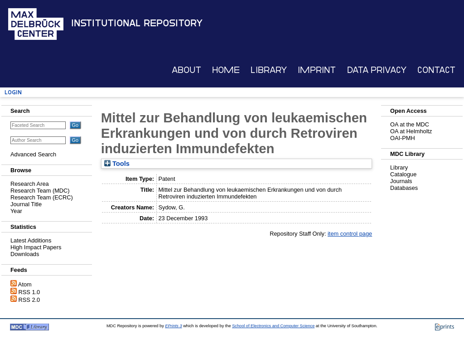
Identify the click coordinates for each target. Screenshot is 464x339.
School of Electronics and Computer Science (273, 326)
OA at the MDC (409, 124)
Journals (401, 181)
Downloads (24, 254)
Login (13, 92)
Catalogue (403, 174)
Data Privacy (376, 70)
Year (16, 211)
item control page (350, 233)
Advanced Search (33, 154)
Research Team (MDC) (40, 190)
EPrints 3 (173, 326)
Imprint (317, 70)
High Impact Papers (35, 247)
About (186, 70)
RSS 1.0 (29, 292)
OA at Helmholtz (411, 131)
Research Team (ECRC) (41, 197)
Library (269, 70)
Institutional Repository (137, 23)
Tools (117, 163)
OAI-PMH (402, 138)
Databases (404, 187)
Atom (25, 284)
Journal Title (26, 204)
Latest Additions (30, 240)
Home (226, 70)
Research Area (29, 183)
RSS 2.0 (29, 299)
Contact (436, 70)
